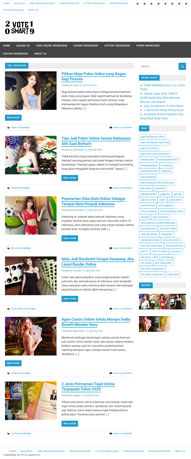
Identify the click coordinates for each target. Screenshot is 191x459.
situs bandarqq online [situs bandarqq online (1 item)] (171, 211)
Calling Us (19, 3)
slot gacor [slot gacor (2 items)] (176, 251)
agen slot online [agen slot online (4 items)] (149, 148)
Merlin (37, 454)
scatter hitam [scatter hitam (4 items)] (148, 205)
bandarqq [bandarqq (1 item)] (166, 165)
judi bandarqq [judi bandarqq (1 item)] (148, 177)
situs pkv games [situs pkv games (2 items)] (149, 234)
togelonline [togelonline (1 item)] (173, 274)
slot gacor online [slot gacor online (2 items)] (149, 257)
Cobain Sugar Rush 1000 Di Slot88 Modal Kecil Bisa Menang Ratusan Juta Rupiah (159, 97)
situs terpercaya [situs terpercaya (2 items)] (174, 245)
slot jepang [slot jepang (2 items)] (167, 257)
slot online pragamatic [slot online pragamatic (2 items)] (152, 268)
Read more (13, 117)
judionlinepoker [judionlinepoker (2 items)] (149, 194)
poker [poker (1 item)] (162, 199)
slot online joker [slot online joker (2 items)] (163, 262)
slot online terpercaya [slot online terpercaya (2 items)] (152, 274)
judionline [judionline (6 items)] (160, 188)
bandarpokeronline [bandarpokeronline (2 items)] (168, 159)
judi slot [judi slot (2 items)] (178, 194)
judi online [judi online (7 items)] (146, 188)
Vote (94, 85)
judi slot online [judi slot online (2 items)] (148, 199)
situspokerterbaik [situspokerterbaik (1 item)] (150, 240)
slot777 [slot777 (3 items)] (145, 251)
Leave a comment (122, 127)
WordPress (22, 454)
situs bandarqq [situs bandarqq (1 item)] (149, 211)
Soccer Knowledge (13, 10)
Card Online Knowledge (42, 3)
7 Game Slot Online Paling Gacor (164, 110)
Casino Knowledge (69, 3)
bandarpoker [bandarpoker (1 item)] (147, 159)
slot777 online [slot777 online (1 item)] (159, 251)
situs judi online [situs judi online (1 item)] (167, 228)
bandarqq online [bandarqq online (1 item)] (149, 171)
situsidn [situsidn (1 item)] (145, 217)
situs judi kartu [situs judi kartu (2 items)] (160, 217)
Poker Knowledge (119, 3)
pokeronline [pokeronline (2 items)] (175, 199)
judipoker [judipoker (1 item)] (165, 194)
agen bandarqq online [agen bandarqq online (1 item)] (152, 136)
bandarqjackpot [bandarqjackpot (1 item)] (149, 165)
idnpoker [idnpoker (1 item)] (166, 171)
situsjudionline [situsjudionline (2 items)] (148, 228)
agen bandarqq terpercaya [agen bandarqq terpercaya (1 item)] (155, 142)
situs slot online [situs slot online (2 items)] (171, 240)
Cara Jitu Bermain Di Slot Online (163, 106)
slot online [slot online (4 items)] (146, 262)
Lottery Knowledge (94, 3)
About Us (33, 10)
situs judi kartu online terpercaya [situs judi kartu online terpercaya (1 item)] (158, 222)
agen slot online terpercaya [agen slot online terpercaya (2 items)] (155, 153)
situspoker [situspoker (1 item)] (167, 234)
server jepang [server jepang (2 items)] (165, 205)
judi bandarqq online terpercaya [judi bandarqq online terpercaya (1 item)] (157, 182)
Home (6, 3)
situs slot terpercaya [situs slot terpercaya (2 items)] (151, 245)
